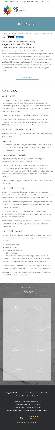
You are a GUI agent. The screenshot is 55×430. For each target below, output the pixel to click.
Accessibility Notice (22, 396)
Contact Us (35, 396)
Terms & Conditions (43, 393)
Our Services (6, 35)
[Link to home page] (20, 10)
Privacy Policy (29, 393)
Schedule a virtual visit (42, 2)
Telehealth (19, 2)
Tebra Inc (19, 393)
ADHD (14, 35)
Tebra (36, 422)
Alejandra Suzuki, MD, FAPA (42, 33)
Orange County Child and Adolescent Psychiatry (16, 33)
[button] (27, 77)
